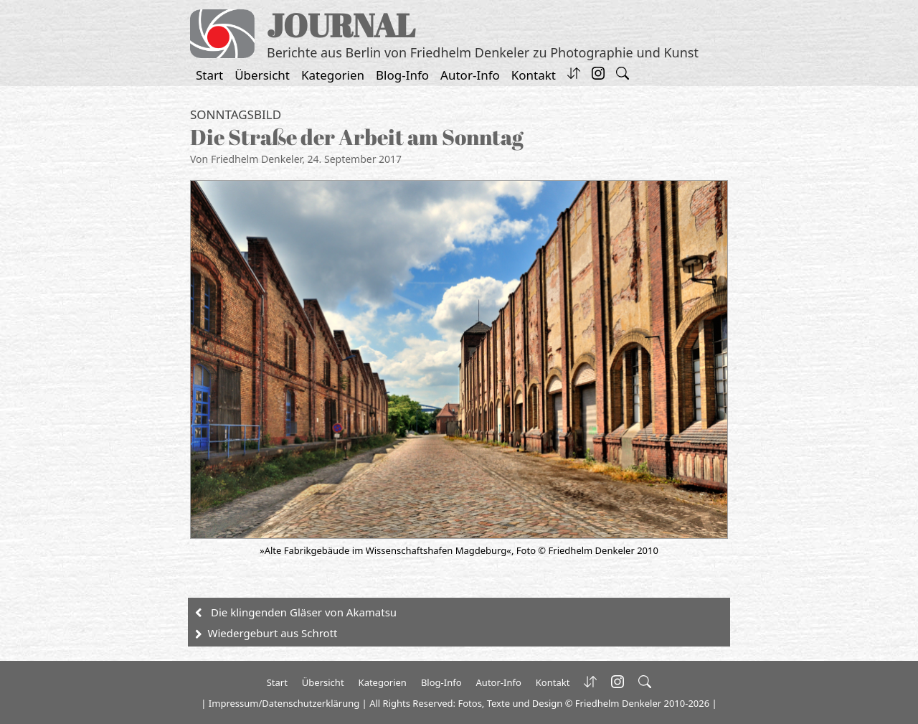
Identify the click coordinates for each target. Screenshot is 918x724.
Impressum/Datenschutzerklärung (284, 703)
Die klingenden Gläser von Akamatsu (304, 612)
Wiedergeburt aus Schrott (273, 633)
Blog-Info (402, 75)
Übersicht (262, 75)
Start (209, 75)
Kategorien (332, 75)
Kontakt (533, 75)
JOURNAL (341, 25)
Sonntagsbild (235, 114)
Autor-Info (470, 75)
